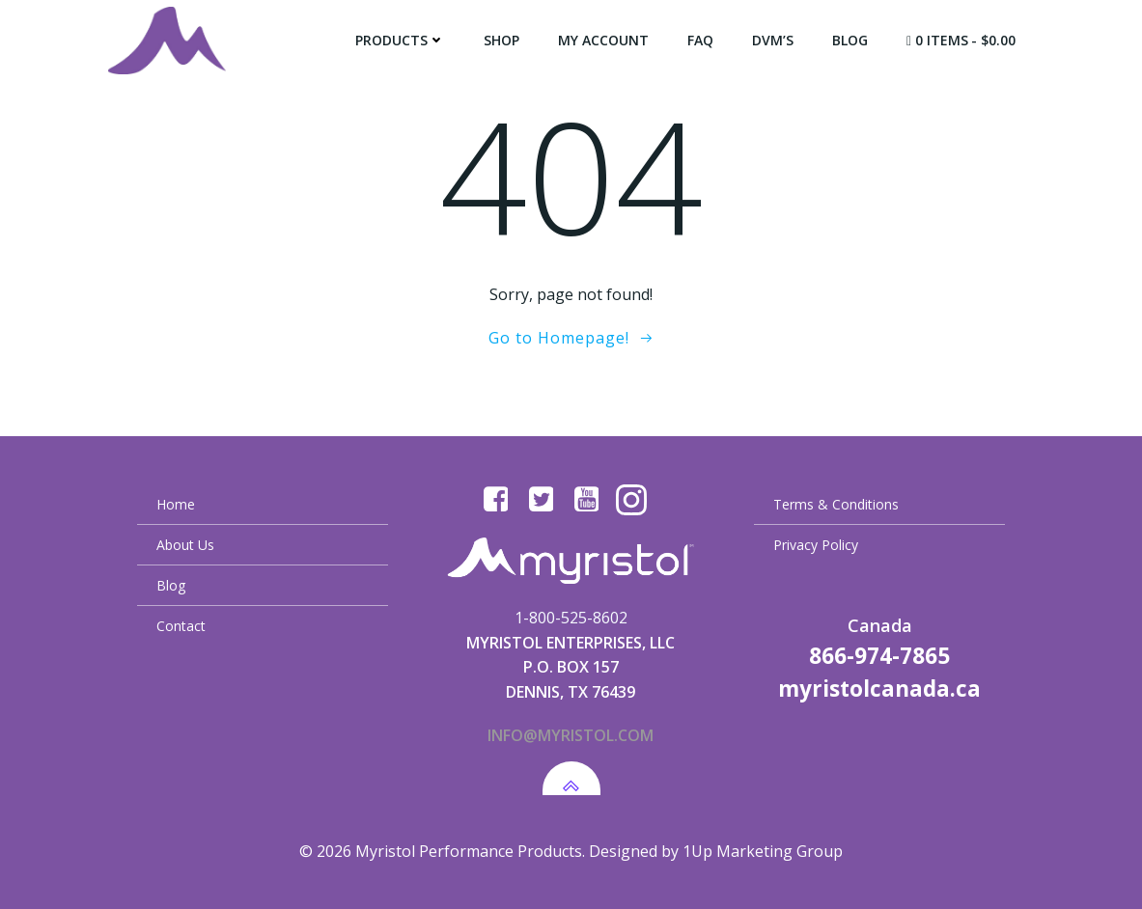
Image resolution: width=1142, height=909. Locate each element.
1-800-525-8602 (571, 617)
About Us (185, 545)
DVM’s (773, 40)
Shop (501, 40)
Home (175, 504)
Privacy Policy (815, 545)
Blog (850, 40)
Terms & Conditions (836, 504)
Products (400, 40)
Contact (181, 626)
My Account (603, 40)
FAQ (700, 40)
